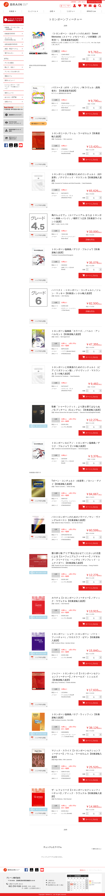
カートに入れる (90, 65)
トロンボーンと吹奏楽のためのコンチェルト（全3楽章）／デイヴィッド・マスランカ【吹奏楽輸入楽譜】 (77, 177)
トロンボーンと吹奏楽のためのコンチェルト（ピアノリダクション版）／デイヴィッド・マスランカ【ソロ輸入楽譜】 (76, 370)
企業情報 (73, 2)
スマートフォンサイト (95, 870)
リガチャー (71, 11)
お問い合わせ (82, 2)
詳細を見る (90, 240)
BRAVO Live (91, 11)
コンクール (33, 11)
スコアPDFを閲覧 (40, 118)
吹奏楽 (12, 11)
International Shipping (94, 1)
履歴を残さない (97, 849)
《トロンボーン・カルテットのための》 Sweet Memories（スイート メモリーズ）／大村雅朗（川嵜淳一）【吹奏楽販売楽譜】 (76, 36)
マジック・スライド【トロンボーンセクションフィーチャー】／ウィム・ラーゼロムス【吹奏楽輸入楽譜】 (77, 753)
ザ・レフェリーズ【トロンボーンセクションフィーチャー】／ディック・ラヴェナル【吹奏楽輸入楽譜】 (77, 793)
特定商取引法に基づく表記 (55, 885)
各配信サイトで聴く (39, 123)
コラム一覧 (66, 5)
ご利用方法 (51, 880)
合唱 (52, 11)
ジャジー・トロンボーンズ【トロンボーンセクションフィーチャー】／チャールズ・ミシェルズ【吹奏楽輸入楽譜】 (76, 676)
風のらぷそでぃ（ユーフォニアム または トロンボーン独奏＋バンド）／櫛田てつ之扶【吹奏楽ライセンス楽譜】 (77, 218)
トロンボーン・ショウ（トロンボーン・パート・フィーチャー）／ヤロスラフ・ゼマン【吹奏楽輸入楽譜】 (76, 637)
